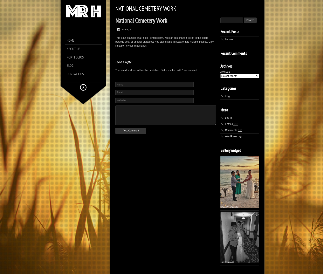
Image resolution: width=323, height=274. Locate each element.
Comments (233, 130)
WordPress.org (233, 136)
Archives (225, 72)
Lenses (229, 39)
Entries (231, 124)
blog (227, 96)
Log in (228, 117)
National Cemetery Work (141, 20)
